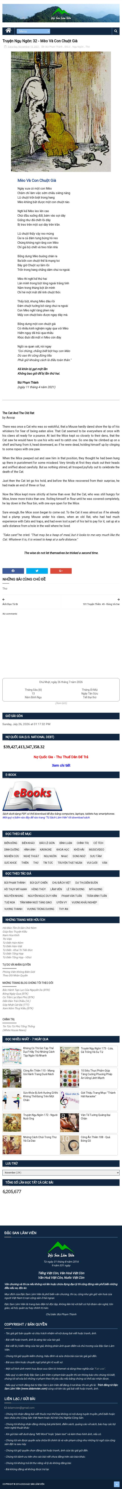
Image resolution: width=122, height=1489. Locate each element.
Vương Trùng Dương (40, 909)
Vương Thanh (13, 909)
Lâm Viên (56, 889)
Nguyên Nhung (13, 895)
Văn (104, 862)
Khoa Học (62, 849)
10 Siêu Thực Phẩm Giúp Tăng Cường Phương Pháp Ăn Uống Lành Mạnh (96, 1074)
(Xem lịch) (61, 703)
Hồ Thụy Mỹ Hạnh (15, 889)
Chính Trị (83, 843)
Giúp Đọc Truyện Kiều (14, 931)
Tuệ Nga (9, 902)
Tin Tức (48, 862)
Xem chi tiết (61, 765)
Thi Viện (7, 938)
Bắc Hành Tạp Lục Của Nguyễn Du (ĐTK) (26, 989)
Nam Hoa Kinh (10, 935)
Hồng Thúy (39, 889)
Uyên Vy (61, 902)
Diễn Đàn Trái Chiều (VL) (16, 1001)
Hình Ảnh (29, 849)
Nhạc (64, 856)
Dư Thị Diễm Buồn (86, 882)
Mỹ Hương (95, 889)
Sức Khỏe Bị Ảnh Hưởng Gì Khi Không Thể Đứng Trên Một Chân (40, 1096)
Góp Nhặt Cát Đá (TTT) (15, 1004)
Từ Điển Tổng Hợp (12, 953)
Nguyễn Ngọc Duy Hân (42, 895)
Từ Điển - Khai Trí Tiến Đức (17, 950)
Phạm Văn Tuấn (72, 895)
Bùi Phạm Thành (54, 46)
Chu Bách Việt (61, 882)
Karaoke (46, 849)
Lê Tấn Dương (75, 889)
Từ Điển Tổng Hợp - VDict (16, 957)
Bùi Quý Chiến (38, 882)
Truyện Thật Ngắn (70, 862)
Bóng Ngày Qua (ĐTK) (15, 993)
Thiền (25, 862)
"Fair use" (99, 1368)
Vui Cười (92, 862)
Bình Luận (65, 843)
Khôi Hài (79, 849)
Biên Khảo (28, 843)
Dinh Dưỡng (11, 849)
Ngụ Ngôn (78, 46)
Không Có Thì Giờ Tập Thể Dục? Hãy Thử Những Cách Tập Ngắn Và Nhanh (39, 1052)
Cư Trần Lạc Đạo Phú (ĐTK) (18, 997)
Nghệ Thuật (31, 856)
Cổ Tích (98, 843)
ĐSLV (68, 46)
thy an (63, 909)
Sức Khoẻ (10, 862)
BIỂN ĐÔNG (10, 843)
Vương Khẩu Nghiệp (84, 902)
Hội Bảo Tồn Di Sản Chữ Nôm (19, 927)
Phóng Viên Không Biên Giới (18, 971)
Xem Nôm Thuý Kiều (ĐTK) (17, 1008)
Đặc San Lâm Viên (35, 1484)
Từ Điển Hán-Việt (12, 946)
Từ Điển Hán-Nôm (12, 942)
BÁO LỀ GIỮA (47, 843)
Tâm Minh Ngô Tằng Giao (36, 902)
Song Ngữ (79, 856)
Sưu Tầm (96, 856)
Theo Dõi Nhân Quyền (15, 975)
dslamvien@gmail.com (19, 1407)
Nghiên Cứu (11, 856)
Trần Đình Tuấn (97, 895)
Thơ (88, 46)
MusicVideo (96, 849)
